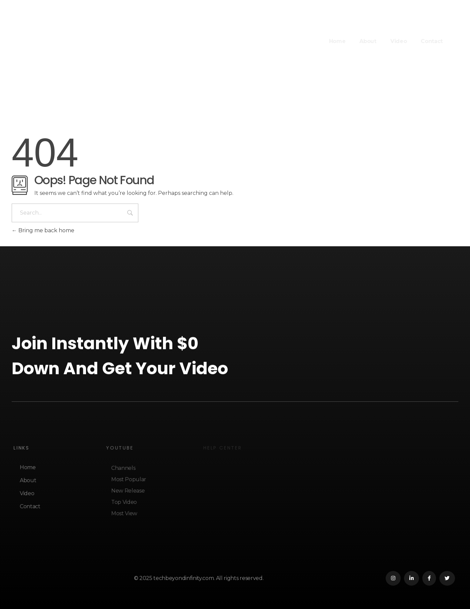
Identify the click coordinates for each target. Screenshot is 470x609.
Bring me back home (43, 230)
